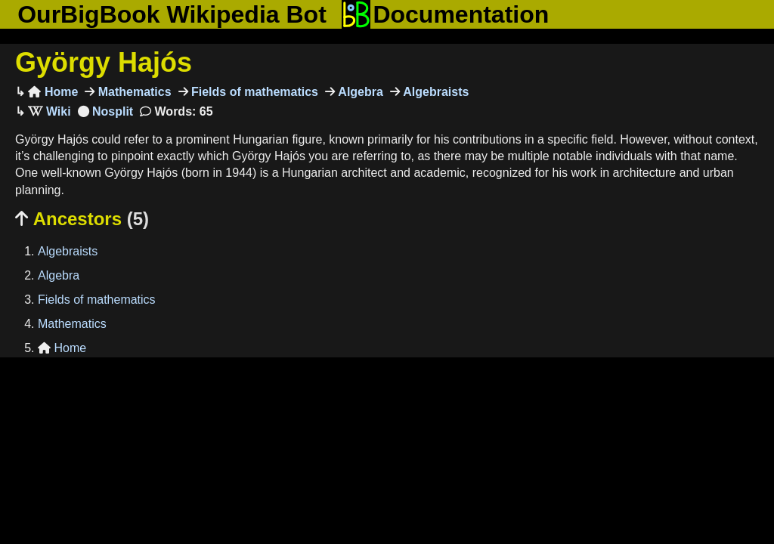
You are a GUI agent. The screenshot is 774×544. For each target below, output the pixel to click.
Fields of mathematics (253, 91)
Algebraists (434, 91)
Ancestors (82, 219)
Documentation (445, 14)
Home (53, 91)
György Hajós (103, 62)
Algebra (359, 91)
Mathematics (132, 91)
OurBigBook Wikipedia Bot (172, 14)
